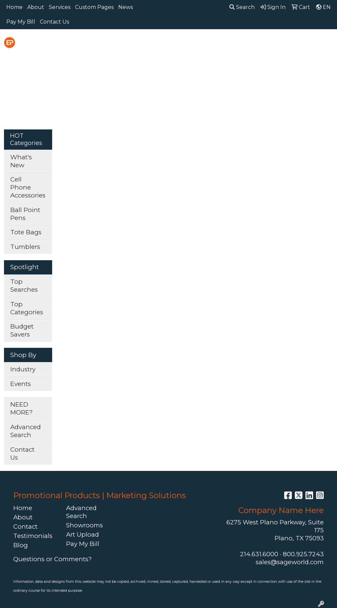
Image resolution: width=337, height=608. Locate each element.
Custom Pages (94, 7)
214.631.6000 (259, 554)
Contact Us (54, 22)
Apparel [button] (99, 43)
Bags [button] (163, 43)
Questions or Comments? (52, 559)
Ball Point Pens (25, 214)
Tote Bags (26, 232)
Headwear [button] (263, 43)
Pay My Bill (20, 22)
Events (20, 384)
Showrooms (84, 525)
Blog (20, 545)
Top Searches (24, 285)
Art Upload (82, 534)
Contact (25, 526)
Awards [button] (133, 43)
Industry (23, 369)
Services (59, 7)
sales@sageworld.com (290, 562)
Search (242, 7)
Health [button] (300, 43)
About (35, 7)
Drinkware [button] (198, 43)
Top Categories (26, 308)
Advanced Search (25, 431)
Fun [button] (231, 43)
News (125, 7)
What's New (21, 161)
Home (14, 7)
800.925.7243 (303, 554)
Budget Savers (22, 330)
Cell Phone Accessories (27, 187)
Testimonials (32, 536)
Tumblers (25, 247)
